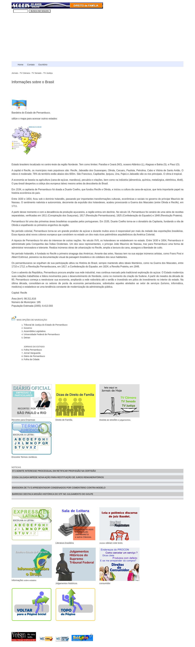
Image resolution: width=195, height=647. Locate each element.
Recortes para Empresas (32, 402)
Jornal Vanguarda (32, 353)
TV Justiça (48, 73)
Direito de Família (75, 402)
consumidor (119, 566)
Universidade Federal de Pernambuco (42, 334)
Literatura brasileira (64, 543)
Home (20, 64)
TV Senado (37, 73)
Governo (28, 328)
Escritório (42, 64)
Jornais (15, 73)
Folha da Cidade (31, 359)
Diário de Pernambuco (34, 356)
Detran (27, 337)
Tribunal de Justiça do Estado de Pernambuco (45, 325)
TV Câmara (25, 73)
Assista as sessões (108, 420)
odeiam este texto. (114, 543)
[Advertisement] (97, 38)
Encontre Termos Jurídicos (24, 457)
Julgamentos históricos (66, 583)
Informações (17, 580)
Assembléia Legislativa (34, 331)
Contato (31, 64)
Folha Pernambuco (33, 350)
